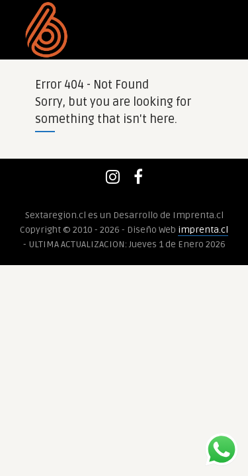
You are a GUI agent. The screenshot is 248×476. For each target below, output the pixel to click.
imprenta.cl (203, 229)
